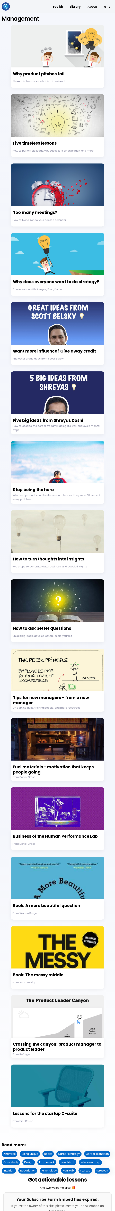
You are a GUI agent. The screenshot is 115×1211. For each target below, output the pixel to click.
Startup (85, 1171)
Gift (107, 6)
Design (28, 1162)
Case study (10, 1162)
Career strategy (69, 1154)
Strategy (102, 1171)
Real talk (68, 1171)
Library (75, 6)
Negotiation (28, 1171)
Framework (47, 1162)
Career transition (97, 1154)
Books (48, 1154)
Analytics (9, 1154)
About (92, 6)
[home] (6, 6)
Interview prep (90, 1162)
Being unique (30, 1154)
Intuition (8, 1171)
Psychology (49, 1171)
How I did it (67, 1162)
